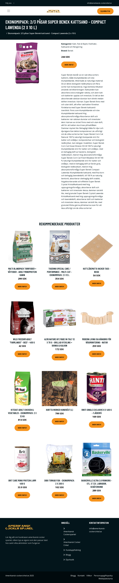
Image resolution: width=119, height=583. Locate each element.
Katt (74, 44)
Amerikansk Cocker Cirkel (72, 543)
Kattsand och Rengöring (71, 47)
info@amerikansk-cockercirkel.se (99, 3)
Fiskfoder (92, 44)
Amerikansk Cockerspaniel (70, 533)
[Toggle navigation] (8, 11)
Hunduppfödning (73, 550)
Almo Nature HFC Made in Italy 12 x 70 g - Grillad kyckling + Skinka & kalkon (59, 342)
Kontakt (81, 575)
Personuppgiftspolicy (103, 575)
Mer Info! (69, 65)
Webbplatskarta (106, 578)
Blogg (68, 554)
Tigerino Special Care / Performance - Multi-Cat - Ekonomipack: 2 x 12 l (59, 271)
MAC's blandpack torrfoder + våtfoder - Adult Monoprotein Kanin (22, 271)
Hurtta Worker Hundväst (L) (59, 409)
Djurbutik (105, 11)
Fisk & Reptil (82, 44)
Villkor (89, 575)
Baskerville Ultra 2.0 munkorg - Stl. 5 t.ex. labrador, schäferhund (96, 483)
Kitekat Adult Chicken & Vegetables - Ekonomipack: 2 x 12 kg (22, 413)
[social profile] (14, 3)
